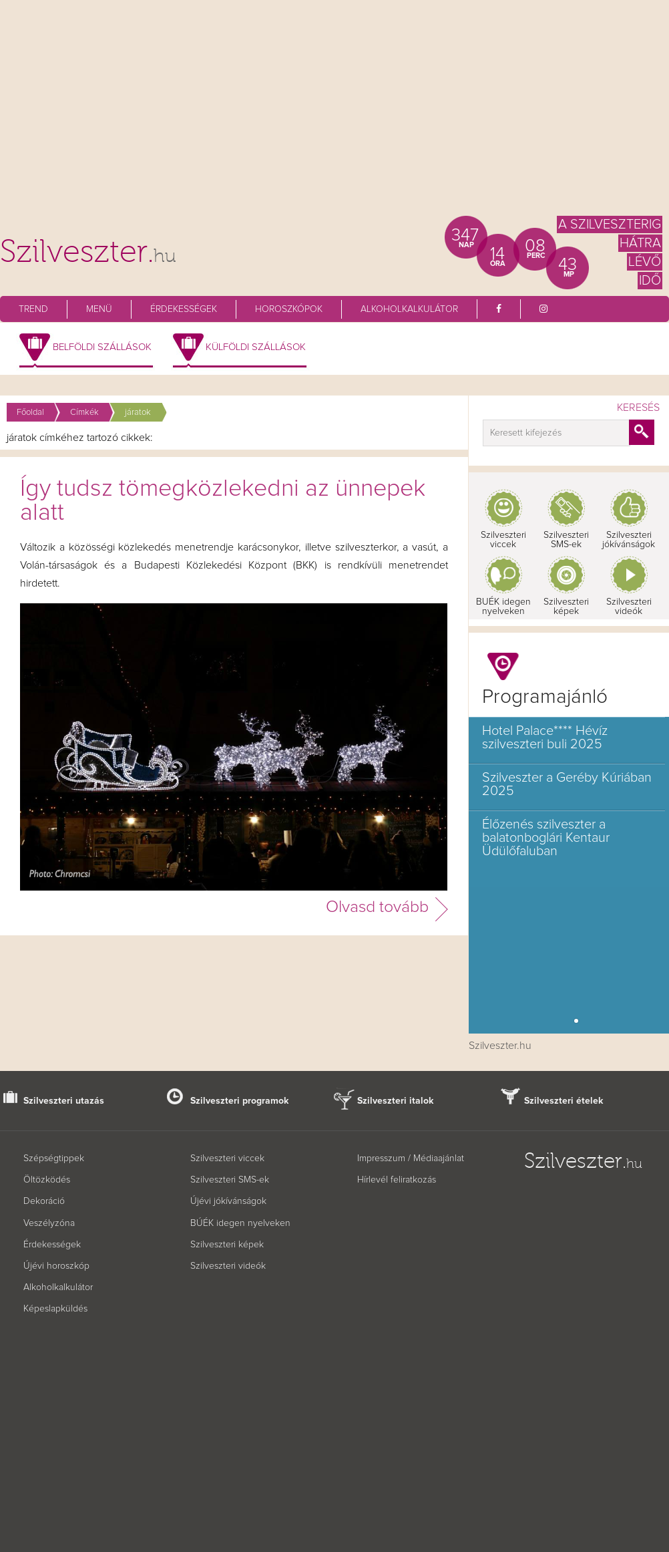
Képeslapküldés (55, 1308)
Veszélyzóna (49, 1223)
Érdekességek (183, 309)
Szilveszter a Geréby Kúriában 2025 (567, 784)
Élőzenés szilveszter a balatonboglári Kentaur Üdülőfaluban (546, 838)
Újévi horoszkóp (56, 1266)
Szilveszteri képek (566, 606)
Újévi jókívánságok (228, 1201)
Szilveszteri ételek (564, 1101)
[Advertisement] (334, 113)
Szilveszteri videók (629, 606)
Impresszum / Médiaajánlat (410, 1158)
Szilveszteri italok (395, 1101)
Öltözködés (46, 1180)
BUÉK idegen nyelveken (503, 606)
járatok (138, 412)
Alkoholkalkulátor (409, 309)
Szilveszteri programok (239, 1101)
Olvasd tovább (377, 907)
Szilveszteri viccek (503, 539)
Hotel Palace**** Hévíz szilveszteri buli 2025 (545, 737)
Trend (33, 309)
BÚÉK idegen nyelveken (240, 1223)
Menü (99, 309)
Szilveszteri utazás (63, 1101)
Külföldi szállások (256, 347)
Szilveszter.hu (500, 1045)
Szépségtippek (53, 1158)
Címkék (84, 412)
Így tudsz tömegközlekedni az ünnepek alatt (222, 501)
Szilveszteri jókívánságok (628, 539)
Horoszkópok (288, 309)
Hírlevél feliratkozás (396, 1180)
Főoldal (30, 412)
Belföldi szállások (102, 347)
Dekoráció (44, 1201)
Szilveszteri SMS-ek (566, 539)
